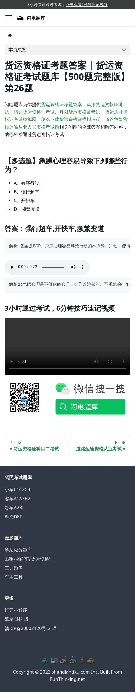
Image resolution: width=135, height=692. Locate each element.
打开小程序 (16, 610)
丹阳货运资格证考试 (79, 112)
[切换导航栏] (9, 18)
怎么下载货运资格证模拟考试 (70, 119)
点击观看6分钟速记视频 (87, 4)
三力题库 (14, 568)
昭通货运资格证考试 (34, 112)
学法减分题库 (18, 550)
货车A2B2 (15, 507)
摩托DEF (13, 517)
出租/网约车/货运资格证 (29, 559)
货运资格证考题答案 (61, 104)
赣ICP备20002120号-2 (30, 628)
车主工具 (14, 577)
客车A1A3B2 (17, 498)
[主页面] (10, 35)
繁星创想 (16, 619)
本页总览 (17, 49)
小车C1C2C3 (17, 489)
